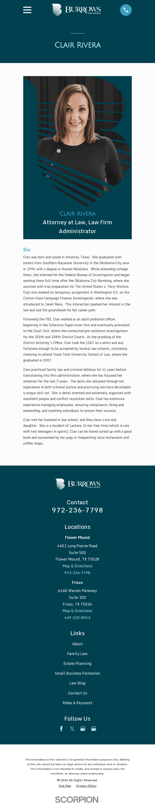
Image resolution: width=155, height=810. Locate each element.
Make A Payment (77, 703)
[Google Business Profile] (82, 728)
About (77, 644)
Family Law (77, 654)
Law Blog (77, 683)
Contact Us (77, 693)
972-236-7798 (77, 510)
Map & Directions (77, 566)
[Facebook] (61, 728)
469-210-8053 (77, 618)
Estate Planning (77, 664)
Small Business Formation (77, 673)
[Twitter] (72, 728)
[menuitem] (65, 786)
